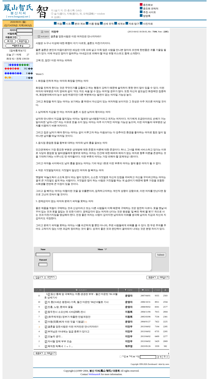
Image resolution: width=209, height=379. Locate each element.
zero (167, 364)
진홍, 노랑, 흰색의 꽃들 (60, 307)
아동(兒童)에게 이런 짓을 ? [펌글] (66, 321)
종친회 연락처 (149, 8)
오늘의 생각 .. (55, 336)
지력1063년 (25, 25)
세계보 (120, 23)
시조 (67, 23)
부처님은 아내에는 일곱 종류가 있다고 (68, 331)
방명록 (145, 16)
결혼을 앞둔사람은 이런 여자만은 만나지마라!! (73, 326)
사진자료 (146, 23)
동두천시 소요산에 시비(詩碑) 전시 (67, 311)
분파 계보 (78, 23)
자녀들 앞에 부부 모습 (60, 341)
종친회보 (146, 4)
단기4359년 (11, 25)
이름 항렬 (93, 23)
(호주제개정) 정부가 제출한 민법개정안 (69, 316)
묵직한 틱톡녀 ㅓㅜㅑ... (60, 346)
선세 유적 (107, 23)
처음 (58, 23)
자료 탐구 (133, 23)
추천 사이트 (148, 12)
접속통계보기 (17, 50)
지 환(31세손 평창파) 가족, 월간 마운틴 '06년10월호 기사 (78, 302)
